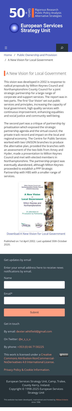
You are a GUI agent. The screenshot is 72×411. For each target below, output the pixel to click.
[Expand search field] (62, 48)
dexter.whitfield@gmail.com (34, 331)
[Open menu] (6, 48)
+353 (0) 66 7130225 (30, 347)
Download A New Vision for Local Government (36, 234)
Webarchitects (62, 399)
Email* (34, 298)
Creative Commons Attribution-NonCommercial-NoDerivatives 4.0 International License (29, 358)
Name (34, 282)
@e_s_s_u (25, 339)
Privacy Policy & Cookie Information (26, 370)
